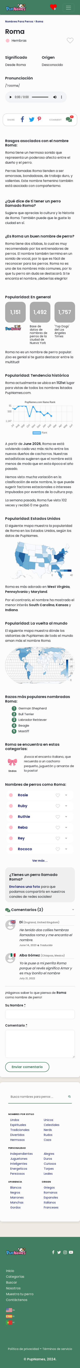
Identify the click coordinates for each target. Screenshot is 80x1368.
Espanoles (51, 1197)
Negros (15, 1192)
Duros (48, 1159)
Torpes (49, 1169)
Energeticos (18, 1169)
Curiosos (50, 1164)
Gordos (15, 1207)
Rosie (23, 795)
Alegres (49, 1154)
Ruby (22, 805)
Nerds (48, 1130)
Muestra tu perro (20, 1294)
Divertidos (17, 1135)
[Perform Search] (69, 1097)
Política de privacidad (23, 1349)
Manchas (16, 1202)
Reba (23, 827)
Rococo (25, 848)
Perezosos (17, 1174)
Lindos (14, 1120)
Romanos (50, 1192)
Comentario (16, 1025)
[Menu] (68, 8)
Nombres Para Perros (19, 21)
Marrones (17, 1197)
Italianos (50, 1202)
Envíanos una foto (24, 886)
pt (10, 1322)
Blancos (15, 1187)
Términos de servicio (57, 1349)
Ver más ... (40, 861)
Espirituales (18, 1125)
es (10, 1316)
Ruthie (24, 816)
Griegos (49, 1187)
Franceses (51, 1207)
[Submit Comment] (27, 1067)
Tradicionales (19, 1130)
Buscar (11, 1282)
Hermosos (17, 1140)
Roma (39, 21)
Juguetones (18, 1159)
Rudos (48, 1135)
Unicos (48, 1120)
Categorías (15, 1276)
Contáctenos (16, 1299)
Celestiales (51, 1125)
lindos (12, 765)
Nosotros (13, 1288)
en (10, 1310)
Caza (47, 1140)
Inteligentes (18, 1164)
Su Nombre (15, 1005)
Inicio (10, 1270)
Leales (48, 1174)
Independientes (21, 1154)
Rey (21, 838)
